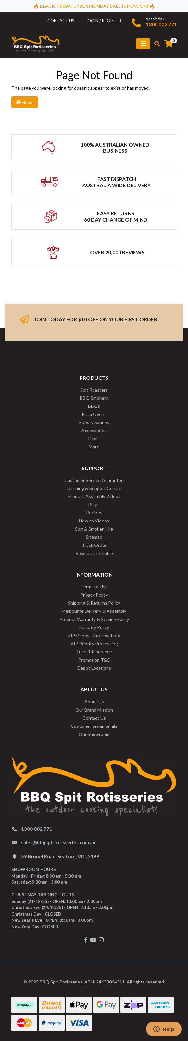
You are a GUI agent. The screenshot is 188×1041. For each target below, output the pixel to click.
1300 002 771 (161, 24)
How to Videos (94, 520)
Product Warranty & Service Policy (94, 619)
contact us (60, 20)
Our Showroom (94, 734)
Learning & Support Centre (94, 488)
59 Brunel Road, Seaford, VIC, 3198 (60, 856)
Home (25, 102)
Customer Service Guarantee (94, 480)
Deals (94, 438)
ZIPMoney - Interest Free (94, 635)
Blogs (94, 504)
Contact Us (94, 718)
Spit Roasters (94, 389)
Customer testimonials (94, 726)
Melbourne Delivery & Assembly (94, 611)
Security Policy (94, 627)
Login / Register (103, 20)
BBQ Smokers (94, 398)
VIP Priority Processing (94, 643)
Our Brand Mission (94, 710)
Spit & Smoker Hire (94, 529)
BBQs (94, 406)
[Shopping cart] (168, 43)
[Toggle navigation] (143, 43)
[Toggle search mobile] (155, 43)
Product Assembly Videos (94, 496)
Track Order (94, 545)
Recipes (94, 512)
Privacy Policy (94, 595)
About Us (94, 701)
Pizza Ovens (94, 414)
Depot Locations (94, 668)
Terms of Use (94, 586)
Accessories (94, 430)
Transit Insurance (94, 651)
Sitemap (94, 537)
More (94, 446)
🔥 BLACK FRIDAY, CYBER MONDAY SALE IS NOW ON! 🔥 (94, 6)
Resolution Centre (94, 553)
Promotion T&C (94, 659)
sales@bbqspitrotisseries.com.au (58, 842)
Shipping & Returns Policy (94, 603)
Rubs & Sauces (94, 422)
